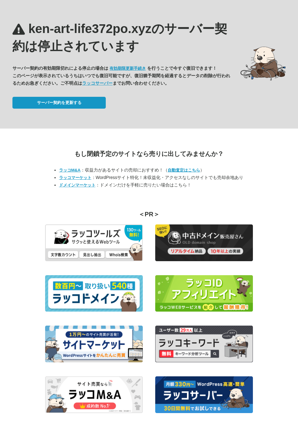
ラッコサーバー (97, 83)
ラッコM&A (70, 170)
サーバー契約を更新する (59, 102)
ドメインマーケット (77, 185)
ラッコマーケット (75, 177)
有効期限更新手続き (127, 68)
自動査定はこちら (184, 170)
